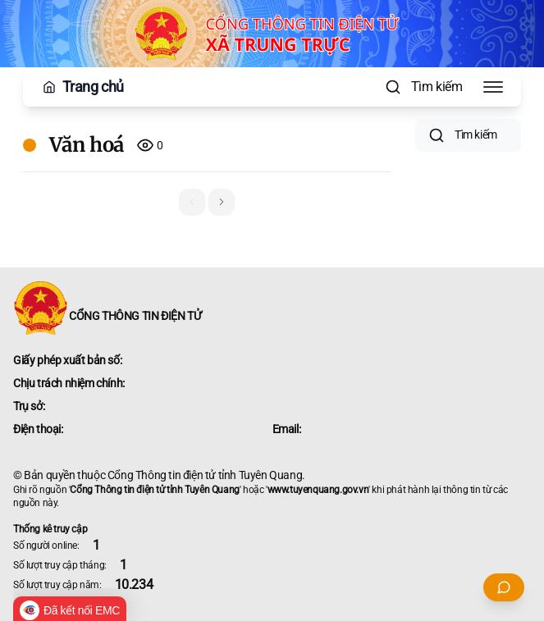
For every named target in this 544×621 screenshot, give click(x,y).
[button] (221, 202)
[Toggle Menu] (493, 87)
